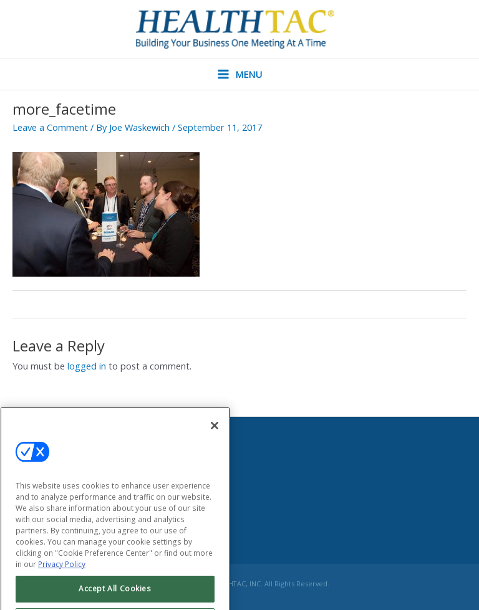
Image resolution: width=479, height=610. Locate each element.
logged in (86, 366)
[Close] (214, 438)
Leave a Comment (50, 127)
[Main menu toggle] (239, 74)
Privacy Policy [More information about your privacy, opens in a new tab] (61, 576)
